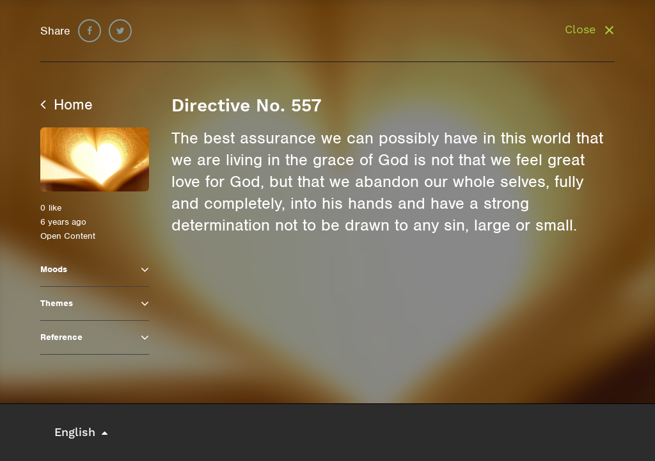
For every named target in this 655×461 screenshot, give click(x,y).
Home (66, 104)
